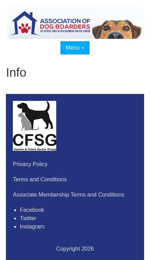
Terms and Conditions (40, 179)
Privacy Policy (30, 164)
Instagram (32, 226)
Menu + (75, 48)
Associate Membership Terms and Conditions (68, 195)
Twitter (28, 218)
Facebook (32, 210)
